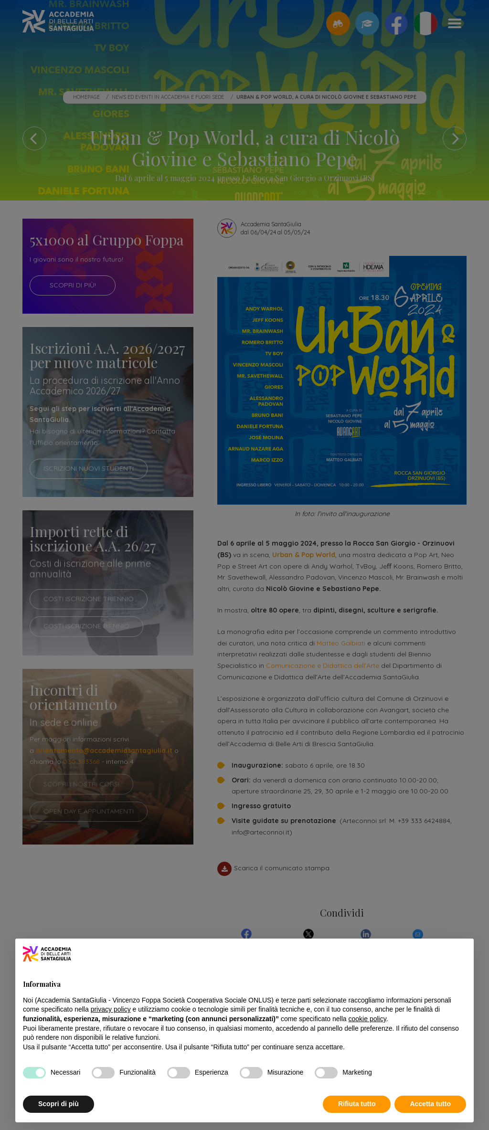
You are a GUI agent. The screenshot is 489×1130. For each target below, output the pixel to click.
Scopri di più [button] (58, 1104)
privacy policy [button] (111, 1009)
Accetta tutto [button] (430, 1104)
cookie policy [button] (367, 1019)
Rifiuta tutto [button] (357, 1104)
